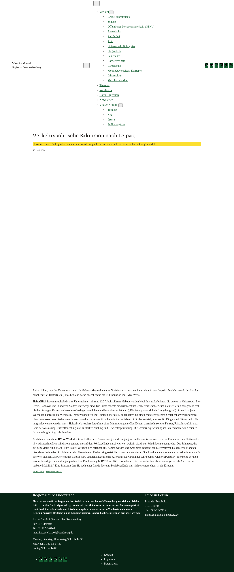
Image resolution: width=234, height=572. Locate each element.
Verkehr (104, 11)
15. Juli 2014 (38, 471)
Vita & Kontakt (109, 104)
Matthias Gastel (21, 63)
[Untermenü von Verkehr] (111, 12)
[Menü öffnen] (86, 65)
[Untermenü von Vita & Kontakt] (120, 105)
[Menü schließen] (96, 3)
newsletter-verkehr (54, 471)
